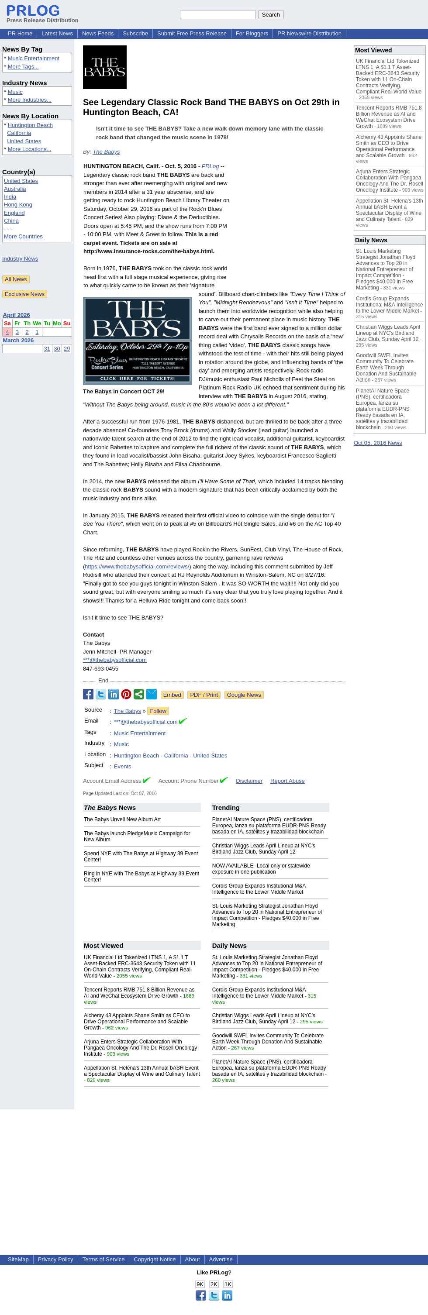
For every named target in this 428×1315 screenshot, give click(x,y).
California (19, 133)
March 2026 (18, 340)
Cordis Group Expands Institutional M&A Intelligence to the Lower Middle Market (259, 889)
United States (24, 141)
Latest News (57, 33)
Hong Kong (18, 204)
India (10, 196)
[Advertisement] (290, 226)
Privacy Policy (55, 1259)
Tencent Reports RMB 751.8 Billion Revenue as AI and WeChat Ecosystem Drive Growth (139, 993)
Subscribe (135, 33)
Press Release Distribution (43, 17)
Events (122, 766)
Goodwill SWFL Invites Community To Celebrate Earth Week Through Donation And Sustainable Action (268, 1042)
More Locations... (30, 149)
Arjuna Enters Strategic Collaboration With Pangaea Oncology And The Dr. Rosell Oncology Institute (140, 1048)
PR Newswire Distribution (309, 33)
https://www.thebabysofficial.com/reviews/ (137, 566)
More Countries (23, 236)
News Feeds (98, 33)
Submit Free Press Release (192, 33)
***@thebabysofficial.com (115, 660)
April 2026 (16, 315)
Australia (15, 189)
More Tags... (23, 66)
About (192, 1259)
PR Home (20, 33)
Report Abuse (287, 781)
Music (15, 92)
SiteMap (18, 1259)
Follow (158, 711)
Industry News (20, 258)
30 (57, 348)
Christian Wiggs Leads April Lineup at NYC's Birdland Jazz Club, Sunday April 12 (263, 849)
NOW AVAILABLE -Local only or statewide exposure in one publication (261, 869)
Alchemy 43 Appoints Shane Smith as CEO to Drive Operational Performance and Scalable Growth (137, 1021)
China (11, 220)
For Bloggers (252, 33)
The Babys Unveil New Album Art (122, 819)
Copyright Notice (155, 1259)
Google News (244, 695)
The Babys (106, 151)
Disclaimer (249, 781)
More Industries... (30, 99)
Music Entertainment (34, 58)
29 (67, 348)
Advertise (221, 1259)
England (14, 213)
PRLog (210, 166)
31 (47, 348)
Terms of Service (104, 1259)
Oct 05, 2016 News (378, 443)
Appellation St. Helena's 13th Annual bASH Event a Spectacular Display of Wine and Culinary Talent (142, 1071)
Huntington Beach (30, 125)
